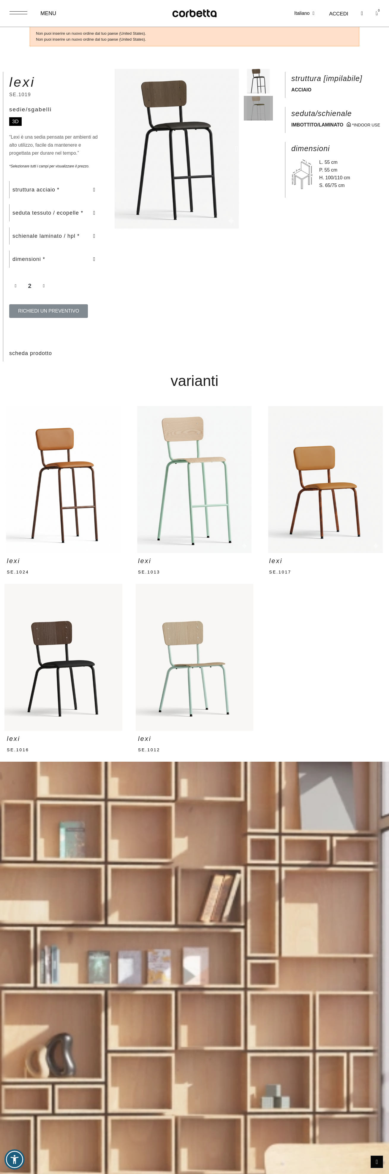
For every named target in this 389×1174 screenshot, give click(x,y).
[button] (359, 13)
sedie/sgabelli (30, 109)
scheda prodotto (30, 353)
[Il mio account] (335, 14)
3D (15, 121)
